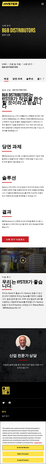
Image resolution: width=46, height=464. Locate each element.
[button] (41, 78)
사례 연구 (27, 64)
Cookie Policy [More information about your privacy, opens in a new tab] (38, 443)
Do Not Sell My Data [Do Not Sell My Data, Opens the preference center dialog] (23, 448)
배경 (6, 78)
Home (4, 64)
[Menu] (42, 3)
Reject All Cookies (23, 454)
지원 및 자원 (15, 64)
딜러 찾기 (5, 416)
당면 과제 (17, 78)
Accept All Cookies (23, 460)
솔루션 (29, 78)
